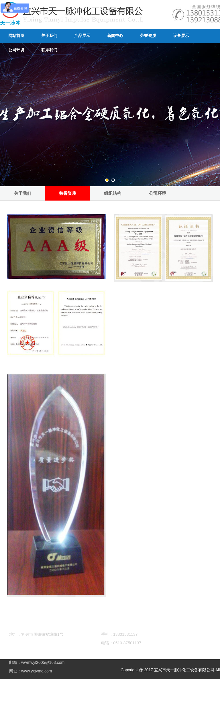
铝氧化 (30, 710)
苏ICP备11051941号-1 (69, 690)
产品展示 (82, 36)
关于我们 (49, 36)
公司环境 (157, 193)
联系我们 (49, 50)
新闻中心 (115, 36)
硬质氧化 (45, 710)
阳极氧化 (62, 710)
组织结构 (112, 193)
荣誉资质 (148, 36)
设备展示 (181, 36)
